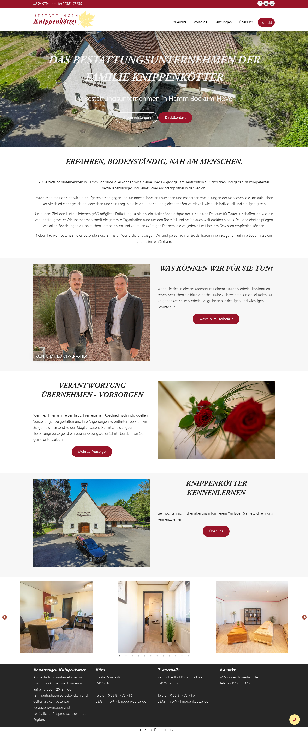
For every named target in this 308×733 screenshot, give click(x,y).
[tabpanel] (56, 617)
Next (304, 617)
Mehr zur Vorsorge (92, 452)
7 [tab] (157, 656)
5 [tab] (145, 656)
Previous (4, 617)
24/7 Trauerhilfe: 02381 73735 (60, 3)
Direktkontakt (175, 117)
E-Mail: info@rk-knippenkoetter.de (120, 701)
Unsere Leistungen (136, 117)
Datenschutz (163, 729)
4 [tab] (138, 656)
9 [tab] (169, 656)
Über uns (216, 531)
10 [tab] (176, 656)
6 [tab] (151, 656)
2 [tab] (126, 656)
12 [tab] (188, 656)
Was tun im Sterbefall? (216, 319)
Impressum (143, 729)
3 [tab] (132, 656)
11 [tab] (182, 656)
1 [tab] (120, 656)
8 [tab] (163, 656)
